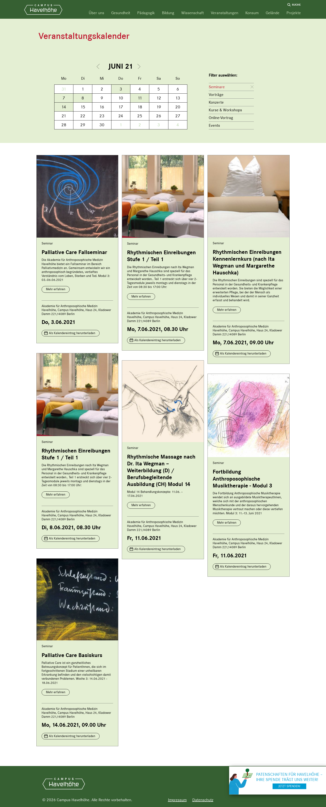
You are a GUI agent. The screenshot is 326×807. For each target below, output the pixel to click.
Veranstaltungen (224, 12)
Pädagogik (146, 12)
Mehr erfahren (55, 289)
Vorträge (216, 94)
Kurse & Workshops (225, 110)
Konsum (252, 12)
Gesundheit (120, 12)
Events (214, 125)
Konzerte (216, 102)
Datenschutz (202, 799)
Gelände (272, 12)
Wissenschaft (192, 12)
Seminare (217, 86)
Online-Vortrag (221, 117)
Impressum (177, 799)
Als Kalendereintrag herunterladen (72, 333)
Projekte (293, 12)
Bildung (168, 12)
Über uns (96, 12)
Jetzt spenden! (289, 786)
